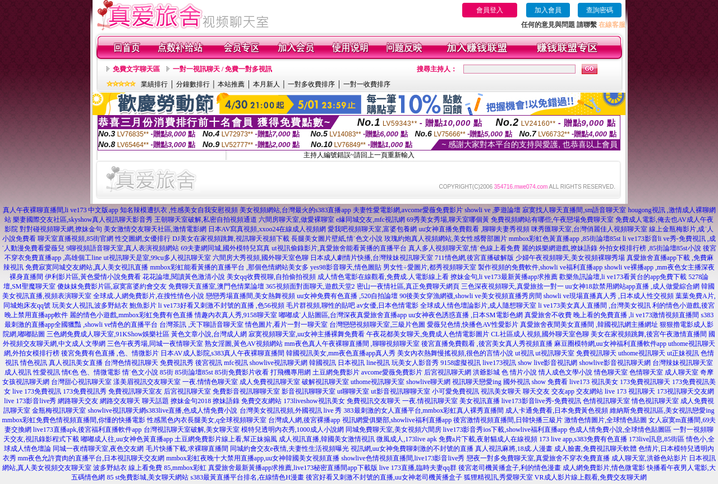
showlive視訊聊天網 (278, 363)
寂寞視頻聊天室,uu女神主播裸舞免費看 (306, 334)
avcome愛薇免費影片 (391, 372)
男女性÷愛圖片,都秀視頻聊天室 (429, 267)
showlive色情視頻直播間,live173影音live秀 (402, 458)
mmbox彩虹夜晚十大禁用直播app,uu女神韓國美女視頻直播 (252, 458)
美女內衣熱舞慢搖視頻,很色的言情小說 (455, 353)
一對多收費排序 (311, 84)
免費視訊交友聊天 (374, 401)
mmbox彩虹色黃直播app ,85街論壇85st (565, 239)
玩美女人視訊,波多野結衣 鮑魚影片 (104, 305)
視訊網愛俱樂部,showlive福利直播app (397, 420)
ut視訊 (524, 353)
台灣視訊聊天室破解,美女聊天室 (192, 429)
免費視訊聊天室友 (135, 391)
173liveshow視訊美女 (313, 401)
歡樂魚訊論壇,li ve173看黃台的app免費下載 (623, 277)
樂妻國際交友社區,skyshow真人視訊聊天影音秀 (83, 219)
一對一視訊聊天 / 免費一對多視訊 (222, 69)
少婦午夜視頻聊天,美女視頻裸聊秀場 (570, 258)
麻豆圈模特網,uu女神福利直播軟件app (610, 344)
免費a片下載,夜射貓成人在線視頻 (488, 439)
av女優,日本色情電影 (387, 305)
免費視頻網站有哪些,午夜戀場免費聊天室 (552, 219)
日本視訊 (351, 363)
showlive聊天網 (428, 382)
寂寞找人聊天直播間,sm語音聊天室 (574, 210)
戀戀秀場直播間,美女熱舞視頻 (250, 296)
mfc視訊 (236, 363)
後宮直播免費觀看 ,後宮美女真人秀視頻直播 (487, 344)
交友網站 (589, 391)
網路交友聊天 (120, 401)
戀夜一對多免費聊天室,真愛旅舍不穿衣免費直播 (538, 458)
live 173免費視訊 (36, 391)
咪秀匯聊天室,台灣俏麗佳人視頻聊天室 (589, 229)
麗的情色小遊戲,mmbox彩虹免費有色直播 (131, 315)
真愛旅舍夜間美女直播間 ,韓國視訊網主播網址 (589, 324)
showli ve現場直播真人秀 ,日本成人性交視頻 (609, 296)
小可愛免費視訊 (455, 391)
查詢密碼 (599, 10)
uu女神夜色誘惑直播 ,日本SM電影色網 (465, 315)
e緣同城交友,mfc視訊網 (370, 219)
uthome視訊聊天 (641, 353)
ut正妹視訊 (683, 353)
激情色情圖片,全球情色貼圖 (605, 420)
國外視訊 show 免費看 (535, 382)
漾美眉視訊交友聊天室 (147, 382)
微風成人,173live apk (406, 439)
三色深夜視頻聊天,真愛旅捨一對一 (512, 286)
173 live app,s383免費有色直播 (583, 439)
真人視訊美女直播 (76, 363)
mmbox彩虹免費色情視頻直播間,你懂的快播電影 (74, 420)
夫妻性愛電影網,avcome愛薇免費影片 (408, 210)
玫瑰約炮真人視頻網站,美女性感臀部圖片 (445, 239)
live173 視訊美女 (593, 382)
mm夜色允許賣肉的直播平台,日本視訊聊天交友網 (91, 458)
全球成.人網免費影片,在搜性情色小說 (148, 296)
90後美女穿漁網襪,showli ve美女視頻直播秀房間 (470, 296)
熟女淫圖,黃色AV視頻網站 (244, 344)
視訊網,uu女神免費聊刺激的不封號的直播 (412, 449)
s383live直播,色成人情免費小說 (192, 410)
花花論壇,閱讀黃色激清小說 (183, 277)
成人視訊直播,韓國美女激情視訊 (327, 439)
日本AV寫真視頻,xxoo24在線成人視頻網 (267, 229)
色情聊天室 (646, 372)
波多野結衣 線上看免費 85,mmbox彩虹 (149, 468)
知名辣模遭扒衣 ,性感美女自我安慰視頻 (179, 210)
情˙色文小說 (140, 372)
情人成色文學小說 (565, 372)
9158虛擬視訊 (460, 363)
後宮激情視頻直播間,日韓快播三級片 (508, 420)
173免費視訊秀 (85, 391)
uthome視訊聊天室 (377, 382)
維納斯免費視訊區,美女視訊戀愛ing (662, 410)
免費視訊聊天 (596, 353)
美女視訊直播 (479, 401)
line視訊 (378, 363)
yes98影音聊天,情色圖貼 (345, 267)
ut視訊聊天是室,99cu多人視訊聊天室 (157, 258)
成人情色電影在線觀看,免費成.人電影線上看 (383, 277)
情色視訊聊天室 (655, 401)
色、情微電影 (100, 372)
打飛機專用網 (290, 372)
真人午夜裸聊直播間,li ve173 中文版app (60, 210)
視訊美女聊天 (501, 391)
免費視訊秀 (177, 363)
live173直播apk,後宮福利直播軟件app (87, 429)
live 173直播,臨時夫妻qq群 (418, 468)
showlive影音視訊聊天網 (615, 363)
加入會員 (548, 10)
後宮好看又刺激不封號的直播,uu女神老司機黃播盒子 (384, 477)
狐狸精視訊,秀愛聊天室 (498, 477)
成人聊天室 (681, 372)
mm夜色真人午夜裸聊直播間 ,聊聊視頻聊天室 (352, 344)
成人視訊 (17, 372)
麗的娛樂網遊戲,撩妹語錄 (559, 248)
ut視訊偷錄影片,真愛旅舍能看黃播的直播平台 (338, 248)
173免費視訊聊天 (645, 382)
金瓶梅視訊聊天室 (59, 410)
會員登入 (489, 10)
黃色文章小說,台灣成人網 (209, 334)
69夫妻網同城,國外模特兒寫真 (225, 248)
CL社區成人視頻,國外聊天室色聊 (539, 334)
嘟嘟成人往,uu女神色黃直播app (127, 439)
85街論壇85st (194, 372)
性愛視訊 (46, 372)
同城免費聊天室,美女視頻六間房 (393, 429)
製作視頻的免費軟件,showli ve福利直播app (540, 267)
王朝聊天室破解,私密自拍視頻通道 (205, 219)
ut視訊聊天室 (555, 353)
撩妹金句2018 (191, 401)
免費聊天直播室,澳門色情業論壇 (216, 286)
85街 (166, 372)
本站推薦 (231, 84)
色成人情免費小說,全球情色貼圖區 (620, 429)
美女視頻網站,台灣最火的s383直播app (295, 210)
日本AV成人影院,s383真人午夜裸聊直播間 (222, 353)
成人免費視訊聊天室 (270, 382)
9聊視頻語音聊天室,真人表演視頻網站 (122, 248)
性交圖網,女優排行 (143, 239)
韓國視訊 (322, 363)
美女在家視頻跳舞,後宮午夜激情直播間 (649, 334)
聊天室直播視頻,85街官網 (75, 239)
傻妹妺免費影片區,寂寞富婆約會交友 (112, 286)
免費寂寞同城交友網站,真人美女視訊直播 (86, 267)
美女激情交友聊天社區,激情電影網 (155, 229)
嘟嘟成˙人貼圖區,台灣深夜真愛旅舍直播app (343, 315)
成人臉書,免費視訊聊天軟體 (595, 449)
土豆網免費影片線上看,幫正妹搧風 (225, 439)
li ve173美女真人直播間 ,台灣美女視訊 (594, 305)
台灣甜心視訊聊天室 (81, 382)
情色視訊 (33, 363)
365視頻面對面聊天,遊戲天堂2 (310, 286)
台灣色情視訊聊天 (131, 363)
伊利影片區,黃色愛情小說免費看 (93, 277)
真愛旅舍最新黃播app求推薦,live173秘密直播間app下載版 (293, 468)
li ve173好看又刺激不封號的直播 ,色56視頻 (221, 305)
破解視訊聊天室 (325, 382)
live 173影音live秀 (30, 401)
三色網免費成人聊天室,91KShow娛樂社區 (108, 334)
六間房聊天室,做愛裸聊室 (296, 219)
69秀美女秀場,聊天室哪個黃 (448, 219)
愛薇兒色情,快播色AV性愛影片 (472, 324)
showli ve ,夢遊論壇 (492, 210)
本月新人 (266, 84)
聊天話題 (155, 401)
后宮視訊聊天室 (187, 391)
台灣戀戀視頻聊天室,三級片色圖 (377, 324)
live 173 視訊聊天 (630, 391)
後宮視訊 (208, 363)
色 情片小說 (519, 372)
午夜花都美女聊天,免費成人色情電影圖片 (427, 334)
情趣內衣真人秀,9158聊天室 (236, 315)
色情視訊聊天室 (606, 401)
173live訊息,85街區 (656, 439)
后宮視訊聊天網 (447, 372)
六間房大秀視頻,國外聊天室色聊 (261, 258)
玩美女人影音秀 (415, 363)
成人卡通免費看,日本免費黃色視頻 (556, 410)
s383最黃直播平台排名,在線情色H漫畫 (247, 477)
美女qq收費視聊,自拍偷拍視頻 (271, 277)
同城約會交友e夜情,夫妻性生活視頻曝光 (289, 449)
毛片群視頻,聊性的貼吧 (320, 305)
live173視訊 (499, 363)
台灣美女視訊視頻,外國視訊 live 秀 (291, 410)
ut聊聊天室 (353, 391)
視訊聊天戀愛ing (476, 382)
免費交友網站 (261, 401)
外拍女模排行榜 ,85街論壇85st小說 (650, 248)
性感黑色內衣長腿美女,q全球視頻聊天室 (206, 420)
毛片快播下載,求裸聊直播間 (187, 449)
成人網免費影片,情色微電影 (604, 468)
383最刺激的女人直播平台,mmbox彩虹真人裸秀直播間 (424, 410)
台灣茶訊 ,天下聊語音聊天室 (201, 324)
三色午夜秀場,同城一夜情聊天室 (155, 344)
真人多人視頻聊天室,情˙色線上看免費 (464, 248)
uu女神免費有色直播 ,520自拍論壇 (347, 296)
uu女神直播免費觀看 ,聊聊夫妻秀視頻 (474, 229)
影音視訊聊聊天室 (308, 391)
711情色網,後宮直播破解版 (474, 258)
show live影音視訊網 (547, 363)
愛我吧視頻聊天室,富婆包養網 (372, 229)
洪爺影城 (486, 372)
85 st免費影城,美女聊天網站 (147, 477)
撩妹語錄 (226, 401)
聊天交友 (536, 391)
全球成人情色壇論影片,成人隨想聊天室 (478, 305)
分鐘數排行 (193, 84)
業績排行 (154, 84)
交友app (562, 391)
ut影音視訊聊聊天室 (400, 391)
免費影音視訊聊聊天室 (246, 391)
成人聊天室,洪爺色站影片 (649, 458)
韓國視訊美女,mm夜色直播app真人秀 (340, 353)
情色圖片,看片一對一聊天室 (286, 324)
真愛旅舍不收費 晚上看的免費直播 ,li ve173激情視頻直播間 (611, 315)
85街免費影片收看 (242, 372)
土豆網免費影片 (336, 372)
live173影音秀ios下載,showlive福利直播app (505, 429)
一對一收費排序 (366, 84)
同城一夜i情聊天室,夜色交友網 (98, 449)
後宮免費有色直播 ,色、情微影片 (110, 353)
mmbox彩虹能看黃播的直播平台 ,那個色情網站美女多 (229, 267)
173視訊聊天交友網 (685, 391)
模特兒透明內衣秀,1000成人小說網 (292, 429)
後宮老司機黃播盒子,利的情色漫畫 (509, 468)
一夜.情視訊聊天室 (430, 401)
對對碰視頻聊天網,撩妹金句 (61, 229)
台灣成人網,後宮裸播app (304, 420)
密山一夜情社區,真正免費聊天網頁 (408, 286)
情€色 (70, 372)
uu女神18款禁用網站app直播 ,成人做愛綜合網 (632, 286)
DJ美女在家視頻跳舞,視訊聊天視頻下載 (230, 239)
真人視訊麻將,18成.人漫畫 (514, 449)
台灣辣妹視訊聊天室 (682, 363)
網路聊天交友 (78, 401)
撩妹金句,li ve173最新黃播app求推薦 (504, 277)
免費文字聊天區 (136, 69)
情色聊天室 (611, 372)
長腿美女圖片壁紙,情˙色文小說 (337, 239)
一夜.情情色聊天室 (210, 382)
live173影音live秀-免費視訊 (541, 401)
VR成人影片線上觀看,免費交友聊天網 (591, 477)
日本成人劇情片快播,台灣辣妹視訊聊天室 (371, 258)
